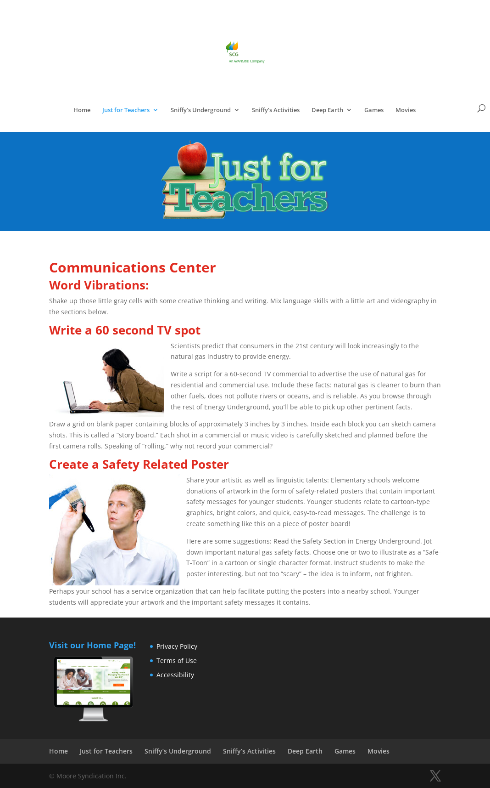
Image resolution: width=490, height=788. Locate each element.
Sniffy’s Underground (201, 110)
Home (81, 110)
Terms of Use (176, 660)
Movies (405, 110)
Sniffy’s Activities (276, 110)
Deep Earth (327, 110)
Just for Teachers (126, 110)
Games (374, 110)
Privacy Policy (176, 646)
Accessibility (175, 674)
